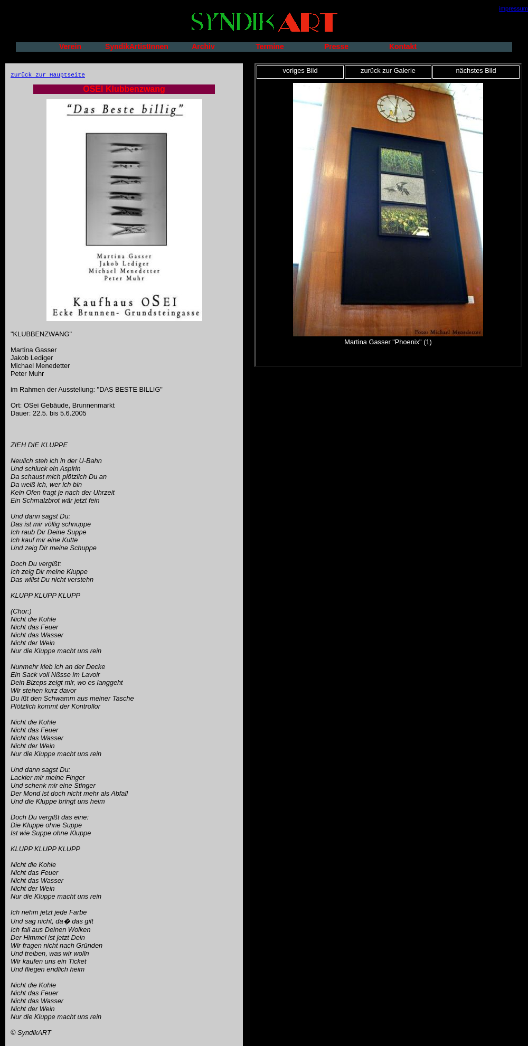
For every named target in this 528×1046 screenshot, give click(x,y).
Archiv (203, 46)
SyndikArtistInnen (136, 46)
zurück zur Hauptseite (48, 75)
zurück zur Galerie (388, 70)
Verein (70, 46)
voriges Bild (299, 70)
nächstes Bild (476, 70)
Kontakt (403, 46)
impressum (513, 8)
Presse (336, 46)
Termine (270, 46)
